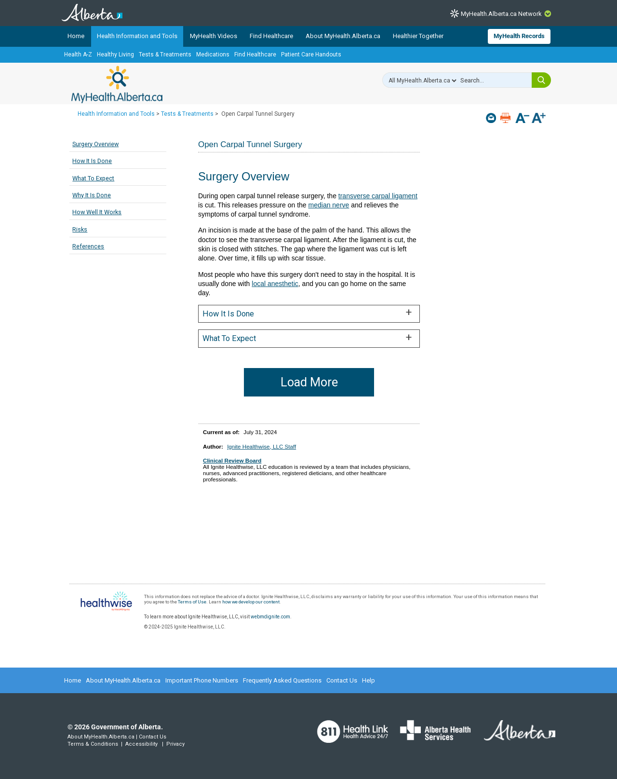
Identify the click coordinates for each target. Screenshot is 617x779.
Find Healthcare (271, 36)
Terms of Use (192, 601)
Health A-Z (78, 54)
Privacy (175, 744)
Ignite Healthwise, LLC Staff (261, 446)
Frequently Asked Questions (282, 680)
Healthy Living (115, 54)
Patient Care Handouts (311, 54)
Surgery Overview (95, 144)
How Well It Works (96, 212)
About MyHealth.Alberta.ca (343, 36)
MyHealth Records (519, 36)
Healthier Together (418, 36)
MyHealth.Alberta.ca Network (501, 13)
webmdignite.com (270, 616)
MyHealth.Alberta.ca (116, 84)
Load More (309, 382)
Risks (79, 229)
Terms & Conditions (92, 744)
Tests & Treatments (165, 54)
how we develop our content (251, 601)
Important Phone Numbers (201, 680)
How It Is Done (92, 160)
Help (368, 680)
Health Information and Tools (137, 36)
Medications (212, 54)
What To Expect (93, 178)
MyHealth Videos (213, 36)
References (88, 246)
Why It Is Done (91, 195)
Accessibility (141, 744)
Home (75, 36)
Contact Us (341, 680)
